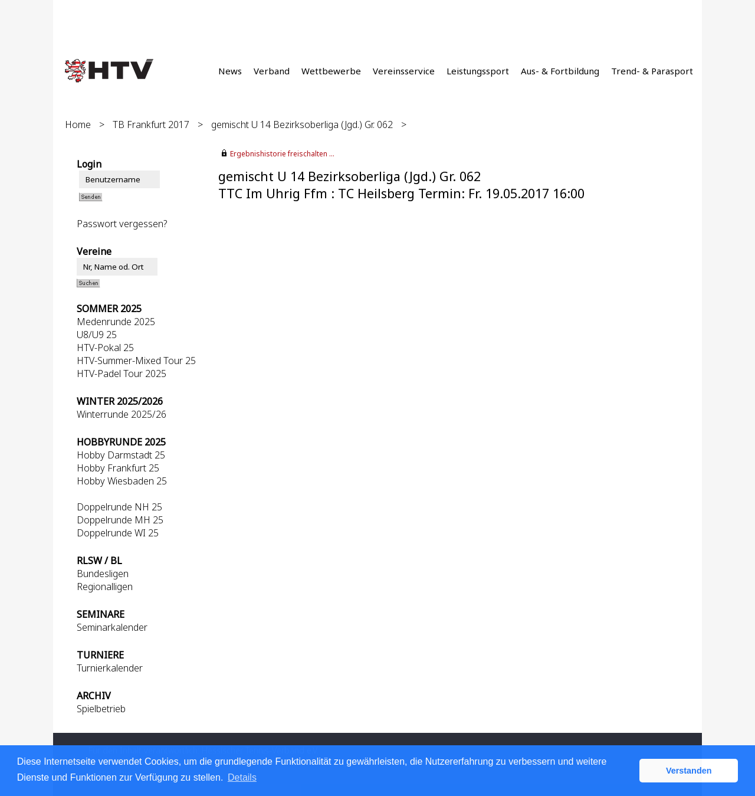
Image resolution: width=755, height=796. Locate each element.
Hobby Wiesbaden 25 (122, 480)
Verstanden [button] (689, 770)
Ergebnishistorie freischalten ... (282, 154)
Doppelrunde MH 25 (120, 519)
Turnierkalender (110, 667)
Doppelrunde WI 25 (118, 532)
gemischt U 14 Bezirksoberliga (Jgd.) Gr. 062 (302, 124)
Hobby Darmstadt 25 (121, 454)
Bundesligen (103, 573)
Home (78, 124)
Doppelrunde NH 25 (119, 506)
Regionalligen (105, 586)
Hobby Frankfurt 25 (118, 467)
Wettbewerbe (331, 71)
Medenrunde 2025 (116, 321)
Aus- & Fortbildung (560, 71)
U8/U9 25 (97, 334)
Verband (272, 71)
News (230, 71)
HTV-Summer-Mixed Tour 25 (136, 360)
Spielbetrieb (101, 708)
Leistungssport (478, 71)
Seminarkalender (112, 627)
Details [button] (242, 777)
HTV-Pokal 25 (105, 347)
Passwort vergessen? (122, 223)
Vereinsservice (404, 71)
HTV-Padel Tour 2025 (121, 373)
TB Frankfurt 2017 (151, 124)
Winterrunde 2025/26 (121, 414)
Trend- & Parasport (652, 71)
